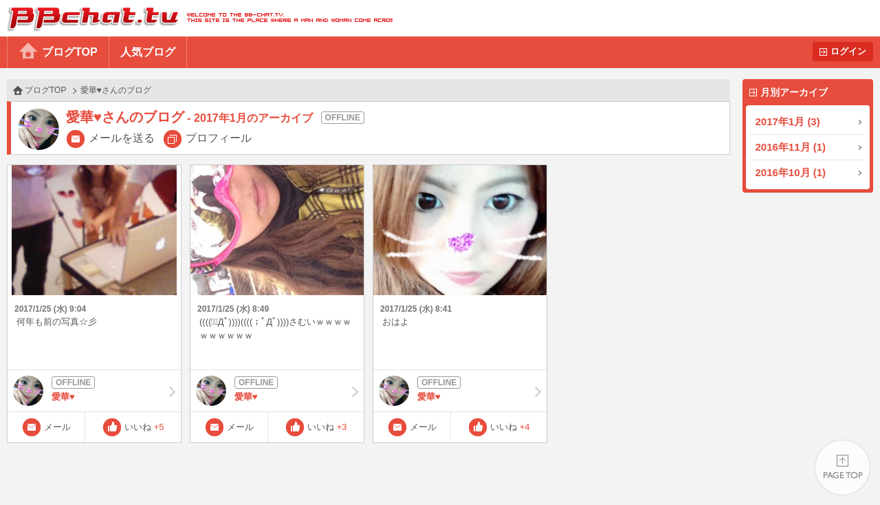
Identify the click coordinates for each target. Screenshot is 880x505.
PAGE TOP (842, 467)
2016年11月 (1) (791, 147)
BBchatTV (196, 18)
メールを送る (122, 138)
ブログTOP (70, 52)
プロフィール (219, 138)
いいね (144, 427)
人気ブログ (147, 52)
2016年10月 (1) (791, 172)
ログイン (848, 51)
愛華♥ (94, 391)
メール (57, 427)
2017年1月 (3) (788, 121)
